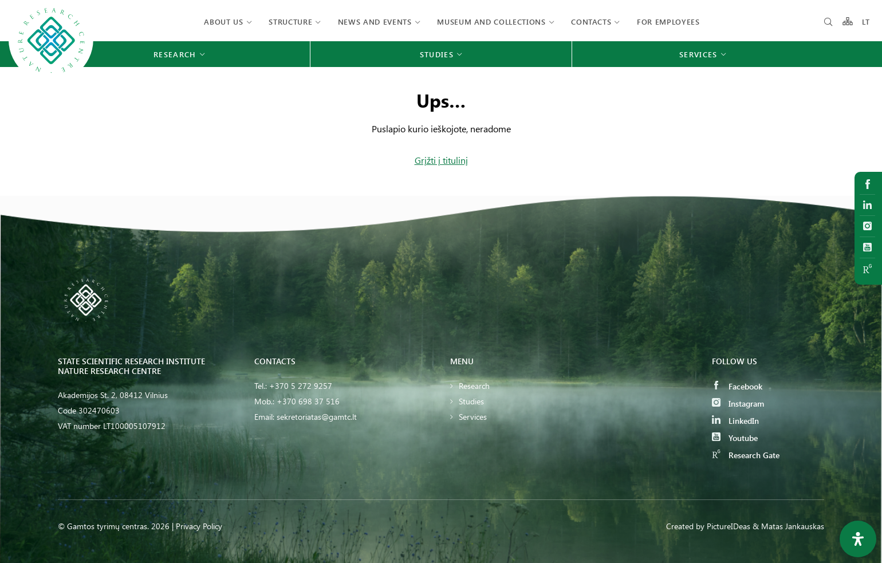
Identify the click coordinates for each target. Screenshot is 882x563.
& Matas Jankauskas (788, 526)
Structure (290, 21)
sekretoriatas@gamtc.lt (317, 416)
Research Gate (745, 455)
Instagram (738, 403)
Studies (471, 401)
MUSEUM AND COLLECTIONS (491, 21)
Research (474, 385)
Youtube (735, 437)
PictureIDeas (728, 526)
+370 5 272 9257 (300, 385)
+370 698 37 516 (308, 401)
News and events (375, 21)
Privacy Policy (199, 526)
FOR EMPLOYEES (668, 21)
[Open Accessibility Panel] (858, 539)
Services (473, 416)
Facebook (737, 386)
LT (866, 21)
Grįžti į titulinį (441, 160)
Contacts (591, 21)
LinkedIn (735, 420)
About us (223, 21)
